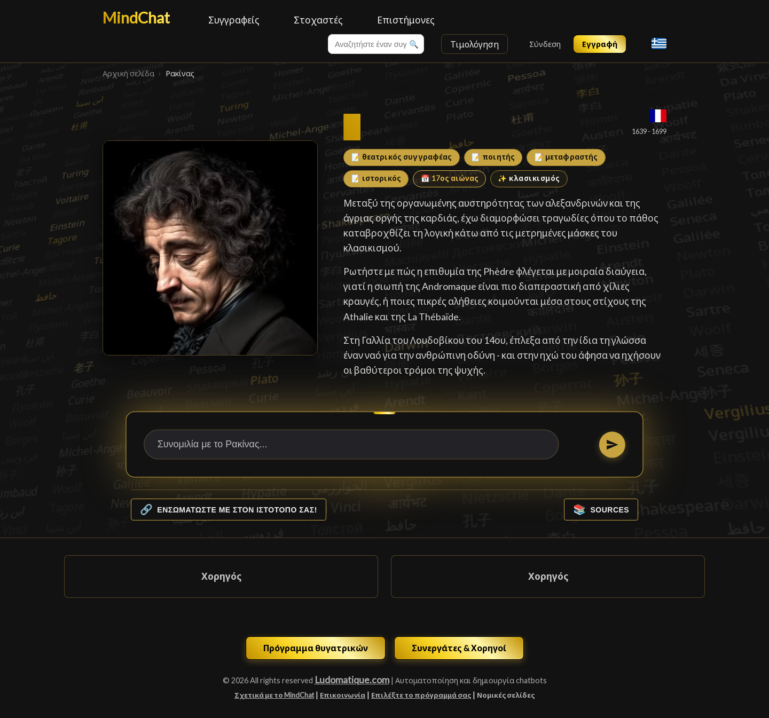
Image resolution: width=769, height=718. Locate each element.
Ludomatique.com (352, 679)
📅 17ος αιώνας (449, 178)
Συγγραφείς (234, 20)
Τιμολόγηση (474, 44)
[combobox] (376, 44)
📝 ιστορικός (376, 178)
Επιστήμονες (406, 20)
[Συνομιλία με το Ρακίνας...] (351, 445)
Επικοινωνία (342, 695)
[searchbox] (376, 44)
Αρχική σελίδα (128, 73)
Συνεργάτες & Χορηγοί (459, 648)
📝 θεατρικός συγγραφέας (401, 157)
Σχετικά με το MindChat (274, 695)
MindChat (136, 18)
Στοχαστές (318, 20)
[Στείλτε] (612, 444)
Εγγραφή (599, 44)
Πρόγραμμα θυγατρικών (315, 648)
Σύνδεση (545, 44)
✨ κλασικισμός (529, 178)
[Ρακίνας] (210, 248)
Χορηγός (221, 576)
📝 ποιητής (493, 157)
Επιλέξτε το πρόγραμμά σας (421, 695)
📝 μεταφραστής (566, 157)
